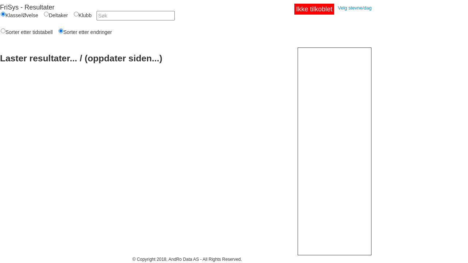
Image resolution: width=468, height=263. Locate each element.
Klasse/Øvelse (21, 15)
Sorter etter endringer (87, 32)
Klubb (85, 15)
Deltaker (58, 15)
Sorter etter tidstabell (29, 32)
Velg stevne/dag (355, 8)
